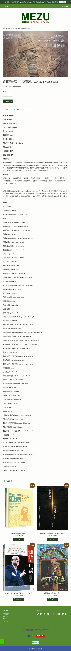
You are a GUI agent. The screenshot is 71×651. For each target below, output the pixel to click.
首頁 (4, 28)
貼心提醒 (62, 2)
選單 (5, 6)
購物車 (64, 6)
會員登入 (5, 616)
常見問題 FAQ (6, 614)
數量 (4, 91)
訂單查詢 (5, 621)
